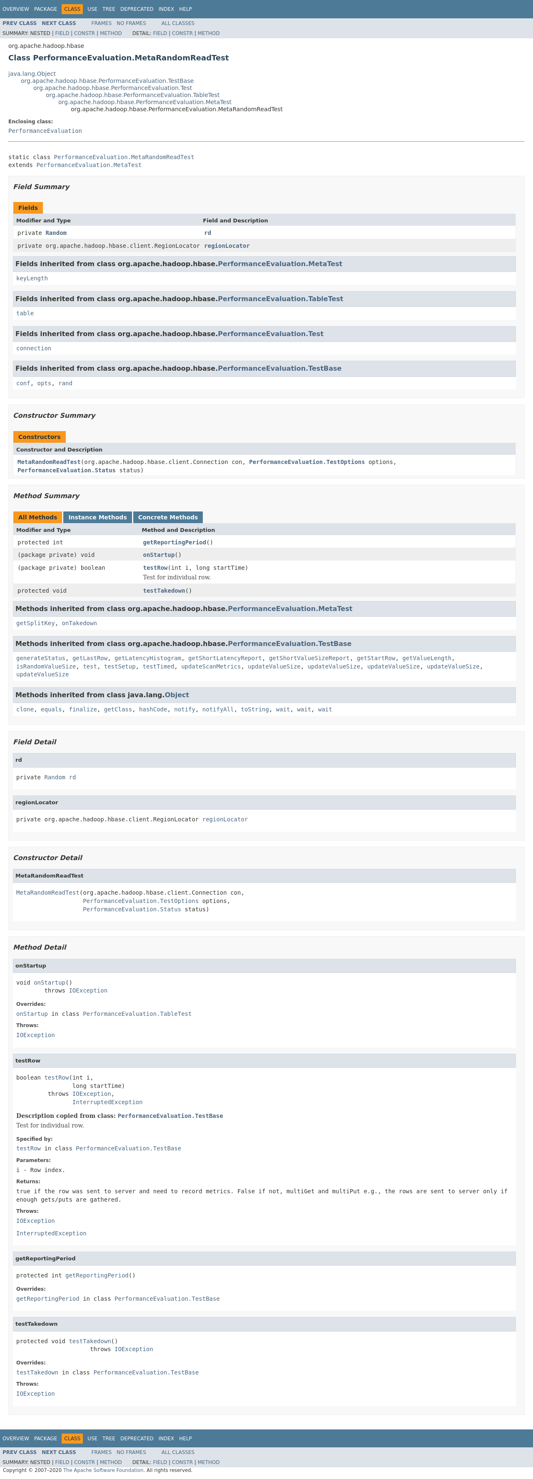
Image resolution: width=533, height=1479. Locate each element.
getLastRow (89, 658)
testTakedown (164, 590)
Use (92, 9)
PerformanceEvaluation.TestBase (279, 368)
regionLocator (227, 245)
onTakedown (79, 623)
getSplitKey (35, 623)
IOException (88, 990)
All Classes (178, 23)
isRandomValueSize (46, 666)
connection (33, 348)
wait (283, 709)
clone (25, 709)
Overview (15, 9)
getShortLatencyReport (225, 658)
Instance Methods (97, 517)
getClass (118, 709)
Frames (102, 23)
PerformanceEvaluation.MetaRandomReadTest (124, 157)
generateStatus (40, 658)
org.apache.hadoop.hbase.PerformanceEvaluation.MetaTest (145, 102)
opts (44, 383)
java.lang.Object (32, 73)
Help (185, 9)
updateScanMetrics (211, 666)
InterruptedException (107, 1102)
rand (65, 383)
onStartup (159, 554)
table (25, 313)
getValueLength (426, 658)
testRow (155, 567)
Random (56, 232)
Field (62, 33)
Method (111, 33)
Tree (108, 9)
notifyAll (218, 709)
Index (166, 9)
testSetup (120, 666)
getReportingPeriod (175, 542)
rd (207, 232)
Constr (84, 33)
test (90, 666)
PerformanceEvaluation (45, 130)
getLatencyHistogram (148, 658)
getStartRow (376, 658)
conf (23, 383)
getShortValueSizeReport (309, 658)
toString (255, 709)
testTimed (158, 666)
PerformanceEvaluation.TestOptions (307, 462)
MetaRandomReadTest (49, 462)
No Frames (131, 23)
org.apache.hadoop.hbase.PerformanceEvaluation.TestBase (107, 80)
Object (177, 695)
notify (184, 709)
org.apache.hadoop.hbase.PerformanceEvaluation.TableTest (132, 95)
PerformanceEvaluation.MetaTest (89, 165)
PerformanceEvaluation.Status (66, 470)
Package (45, 9)
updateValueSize (274, 666)
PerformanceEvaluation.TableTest (280, 299)
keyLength (32, 278)
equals (51, 709)
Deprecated (137, 9)
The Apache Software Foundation (103, 1470)
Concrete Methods (168, 517)
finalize (83, 709)
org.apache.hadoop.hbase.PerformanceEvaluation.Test (112, 88)
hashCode (153, 709)
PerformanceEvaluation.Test (271, 334)
